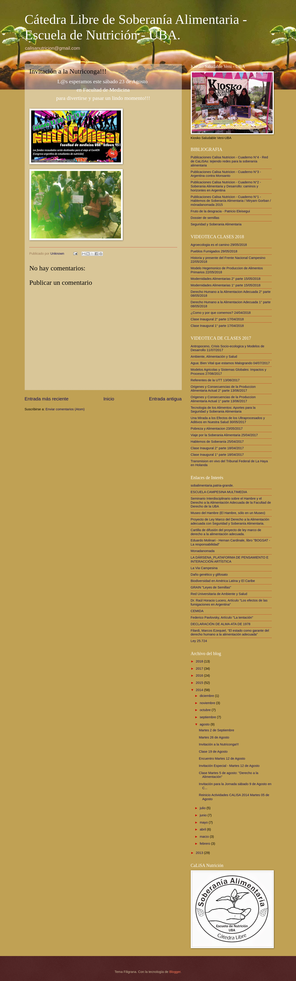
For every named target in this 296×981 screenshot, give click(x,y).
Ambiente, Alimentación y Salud (214, 356)
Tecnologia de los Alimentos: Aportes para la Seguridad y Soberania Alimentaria (223, 409)
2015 (200, 683)
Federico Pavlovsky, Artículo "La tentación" (222, 617)
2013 (200, 853)
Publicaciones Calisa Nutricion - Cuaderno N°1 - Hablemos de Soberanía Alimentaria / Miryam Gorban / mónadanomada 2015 (231, 201)
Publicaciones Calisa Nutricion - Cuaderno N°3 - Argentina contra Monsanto (226, 174)
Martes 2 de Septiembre (216, 730)
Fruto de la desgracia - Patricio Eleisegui (220, 211)
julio (203, 808)
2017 (200, 668)
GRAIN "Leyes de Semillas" (211, 587)
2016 (200, 675)
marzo (205, 836)
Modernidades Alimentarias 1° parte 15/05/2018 (226, 285)
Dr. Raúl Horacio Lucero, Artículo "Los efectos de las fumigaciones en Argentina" (229, 602)
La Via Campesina (204, 568)
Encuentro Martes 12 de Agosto (222, 758)
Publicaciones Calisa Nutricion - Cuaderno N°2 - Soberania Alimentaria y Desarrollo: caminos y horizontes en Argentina (226, 186)
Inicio (108, 398)
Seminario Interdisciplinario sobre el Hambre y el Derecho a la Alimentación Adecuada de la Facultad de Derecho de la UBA (231, 502)
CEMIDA (197, 611)
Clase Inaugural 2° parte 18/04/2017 (217, 448)
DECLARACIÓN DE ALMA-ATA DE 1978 (220, 624)
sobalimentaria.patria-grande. (212, 485)
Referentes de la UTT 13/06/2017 (215, 380)
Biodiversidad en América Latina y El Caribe (223, 581)
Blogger (174, 972)
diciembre (207, 696)
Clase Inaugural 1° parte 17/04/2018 (217, 326)
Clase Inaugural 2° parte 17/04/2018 (217, 319)
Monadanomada (203, 551)
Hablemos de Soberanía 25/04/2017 (217, 441)
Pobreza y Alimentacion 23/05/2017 (217, 428)
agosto (205, 724)
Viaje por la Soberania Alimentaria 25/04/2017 (224, 435)
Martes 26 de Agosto (214, 737)
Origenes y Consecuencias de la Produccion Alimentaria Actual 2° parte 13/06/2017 (223, 389)
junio (204, 815)
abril (203, 829)
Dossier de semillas (205, 218)
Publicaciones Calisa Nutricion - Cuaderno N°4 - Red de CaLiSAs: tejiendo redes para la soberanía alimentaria (229, 161)
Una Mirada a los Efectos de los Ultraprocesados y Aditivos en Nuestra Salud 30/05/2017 (228, 420)
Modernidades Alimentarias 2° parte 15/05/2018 (226, 279)
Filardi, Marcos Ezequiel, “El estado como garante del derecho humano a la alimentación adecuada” (230, 632)
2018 (200, 661)
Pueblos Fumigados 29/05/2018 (214, 251)
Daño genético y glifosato (209, 574)
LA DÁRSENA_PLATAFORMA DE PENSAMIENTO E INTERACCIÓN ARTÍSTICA (230, 559)
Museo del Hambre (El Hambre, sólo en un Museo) (228, 513)
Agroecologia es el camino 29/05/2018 (219, 245)
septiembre (208, 717)
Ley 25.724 (199, 641)
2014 (200, 690)
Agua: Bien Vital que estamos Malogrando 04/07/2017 (230, 363)
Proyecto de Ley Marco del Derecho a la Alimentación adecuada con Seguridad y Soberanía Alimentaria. (230, 521)
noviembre (208, 703)
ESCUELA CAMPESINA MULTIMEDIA (219, 492)
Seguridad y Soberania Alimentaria (216, 224)
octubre (206, 710)
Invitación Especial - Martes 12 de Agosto (229, 766)
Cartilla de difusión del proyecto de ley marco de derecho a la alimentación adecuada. (226, 532)
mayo (204, 822)
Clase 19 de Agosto (213, 751)
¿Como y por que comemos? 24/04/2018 (221, 312)
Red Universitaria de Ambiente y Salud (219, 594)
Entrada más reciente (47, 398)
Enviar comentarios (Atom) (65, 409)
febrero (205, 843)
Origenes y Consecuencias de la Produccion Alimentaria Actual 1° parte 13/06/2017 (223, 399)
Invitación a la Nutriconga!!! (219, 744)
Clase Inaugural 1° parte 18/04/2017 (217, 454)
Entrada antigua (165, 398)
